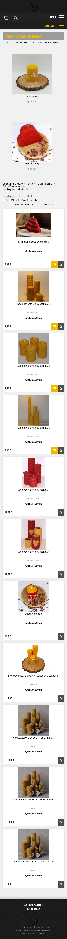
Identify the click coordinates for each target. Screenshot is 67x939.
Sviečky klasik (32, 96)
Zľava (23, 200)
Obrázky (7, 189)
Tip (6, 200)
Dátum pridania (45, 184)
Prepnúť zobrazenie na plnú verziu (34, 927)
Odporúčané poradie (12, 186)
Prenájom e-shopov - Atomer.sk (33, 933)
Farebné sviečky (32, 163)
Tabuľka (20, 189)
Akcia (14, 200)
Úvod (8, 42)
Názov (20, 184)
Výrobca (9, 196)
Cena (30, 184)
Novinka (33, 200)
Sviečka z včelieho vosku (24, 42)
